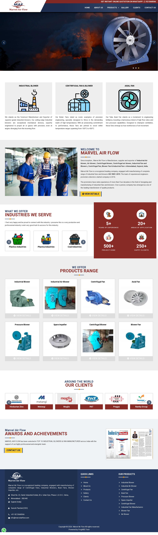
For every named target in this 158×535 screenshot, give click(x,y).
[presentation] (4, 42)
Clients (136, 7)
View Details (90, 194)
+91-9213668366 (17, 514)
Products (112, 7)
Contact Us (150, 7)
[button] (133, 68)
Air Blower (125, 514)
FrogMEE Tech (84, 529)
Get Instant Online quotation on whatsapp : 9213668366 (128, 1)
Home (87, 7)
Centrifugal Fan (127, 489)
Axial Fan (124, 493)
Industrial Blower (127, 482)
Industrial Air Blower (128, 486)
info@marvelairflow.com (20, 518)
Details (22, 58)
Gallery (125, 7)
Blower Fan (125, 510)
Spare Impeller (127, 500)
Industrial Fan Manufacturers (132, 507)
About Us (98, 7)
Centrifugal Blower (128, 503)
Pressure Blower (127, 496)
